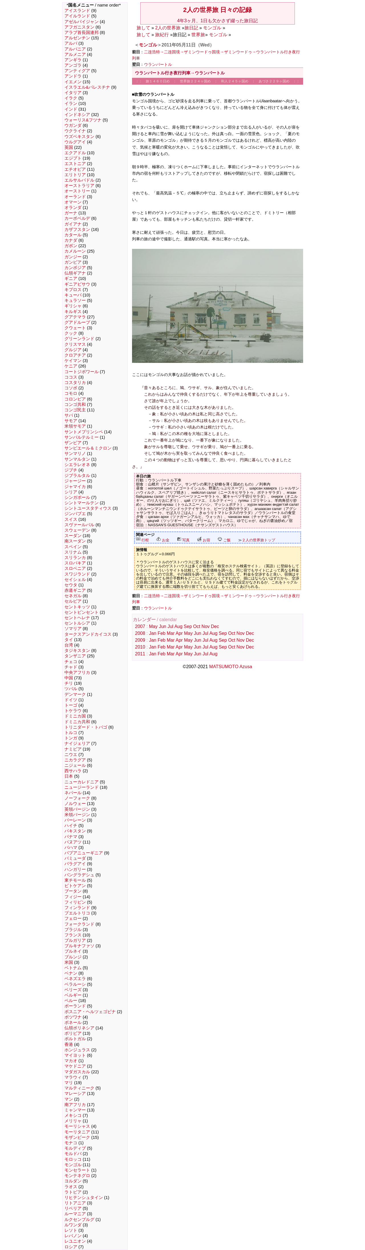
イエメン (73, 82)
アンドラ (73, 76)
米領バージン (77, 814)
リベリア (73, 1208)
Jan (152, 633)
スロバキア (75, 563)
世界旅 (198, 34)
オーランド (75, 196)
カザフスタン (77, 229)
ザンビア (73, 442)
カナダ (70, 240)
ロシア (70, 1247)
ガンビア (73, 262)
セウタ (70, 585)
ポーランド (75, 1006)
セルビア (73, 601)
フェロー (73, 918)
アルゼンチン (77, 38)
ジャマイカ (75, 486)
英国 (68, 147)
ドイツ (70, 700)
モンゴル (73, 1164)
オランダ (73, 207)
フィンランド (77, 907)
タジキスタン (77, 650)
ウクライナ (75, 131)
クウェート (75, 328)
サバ (68, 415)
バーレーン (75, 820)
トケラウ (73, 710)
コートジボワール (81, 371)
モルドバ (73, 1153)
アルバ (70, 43)
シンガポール (77, 497)
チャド (70, 667)
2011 (140, 653)
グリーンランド (79, 338)
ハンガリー (75, 869)
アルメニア (75, 54)
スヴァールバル (79, 525)
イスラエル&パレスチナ (87, 87)
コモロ (70, 393)
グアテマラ (75, 317)
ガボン (70, 245)
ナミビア (73, 749)
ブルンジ (73, 957)
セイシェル (75, 579)
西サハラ (73, 771)
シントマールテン (81, 503)
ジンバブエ (75, 513)
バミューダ (75, 858)
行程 (142, 540)
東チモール (75, 880)
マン (68, 1099)
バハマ (70, 847)
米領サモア (75, 426)
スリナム (73, 552)
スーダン (73, 535)
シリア (70, 492)
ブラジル (73, 929)
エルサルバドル (79, 180)
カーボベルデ (77, 218)
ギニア (70, 278)
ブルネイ (73, 951)
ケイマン (73, 360)
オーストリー (77, 191)
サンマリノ (75, 453)
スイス (70, 519)
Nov (206, 626)
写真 (183, 540)
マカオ (70, 1060)
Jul (170, 626)
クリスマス (75, 344)
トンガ (70, 738)
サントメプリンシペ (83, 432)
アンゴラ (73, 65)
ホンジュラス (77, 1050)
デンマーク (75, 694)
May (153, 626)
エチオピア (75, 169)
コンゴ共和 (75, 404)
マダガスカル (77, 1072)
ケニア (70, 366)
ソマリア (73, 628)
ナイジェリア (77, 743)
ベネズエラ (75, 978)
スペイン (73, 546)
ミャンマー (75, 1110)
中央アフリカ (77, 672)
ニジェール (75, 765)
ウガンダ (73, 125)
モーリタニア (77, 1132)
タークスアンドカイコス (87, 634)
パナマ (70, 836)
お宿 (203, 540)
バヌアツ (73, 842)
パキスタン (75, 831)
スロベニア (75, 568)
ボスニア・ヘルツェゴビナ (90, 1011)
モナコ (70, 1143)
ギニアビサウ (77, 284)
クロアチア (75, 355)
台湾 (68, 645)
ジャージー (75, 481)
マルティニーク (79, 1088)
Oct (196, 626)
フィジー (73, 897)
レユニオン (75, 1241)
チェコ (70, 661)
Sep (188, 626)
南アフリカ (75, 1104)
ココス (70, 377)
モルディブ (75, 1148)
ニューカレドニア (81, 782)
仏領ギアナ (75, 273)
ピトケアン (75, 885)
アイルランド (77, 16)
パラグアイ (75, 863)
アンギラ (73, 60)
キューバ (73, 295)
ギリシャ (73, 306)
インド (70, 109)
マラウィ (73, 1077)
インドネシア (77, 114)
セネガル (73, 596)
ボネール (73, 1022)
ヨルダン (73, 1181)
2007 (140, 626)
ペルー (70, 1000)
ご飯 (224, 540)
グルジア (73, 349)
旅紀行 (162, 34)
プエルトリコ (77, 913)
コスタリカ (75, 382)
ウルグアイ (75, 142)
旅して (143, 27)
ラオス (70, 1186)
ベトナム (73, 968)
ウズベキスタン (79, 136)
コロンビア (75, 399)
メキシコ (73, 1115)
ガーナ (70, 213)
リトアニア (75, 1203)
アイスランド (77, 10)
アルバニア (75, 49)
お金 (162, 540)
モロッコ (73, 1159)
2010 (140, 647)
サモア (70, 420)
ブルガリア (75, 940)
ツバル (70, 688)
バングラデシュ (79, 875)
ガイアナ (73, 224)
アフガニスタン (79, 27)
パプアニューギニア (83, 853)
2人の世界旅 (168, 27)
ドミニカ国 (75, 716)
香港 (68, 1044)
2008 (140, 633)
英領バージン (77, 809)
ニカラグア (75, 760)
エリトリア (75, 174)
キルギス (73, 311)
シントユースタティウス (87, 508)
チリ (68, 683)
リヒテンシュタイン (83, 1197)
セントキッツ (77, 607)
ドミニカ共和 (77, 721)
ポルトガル (75, 1038)
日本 (68, 776)
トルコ (70, 732)
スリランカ (75, 557)
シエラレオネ (77, 464)
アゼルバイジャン (81, 21)
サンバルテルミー (81, 437)
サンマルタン (77, 459)
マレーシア (75, 1093)
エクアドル (75, 153)
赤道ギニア (75, 590)
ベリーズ (73, 989)
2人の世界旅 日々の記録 (217, 9)
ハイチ (70, 825)
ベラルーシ (75, 984)
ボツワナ (73, 1017)
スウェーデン (77, 530)
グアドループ (77, 322)
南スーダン (75, 541)
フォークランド (79, 924)
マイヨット (75, 1055)
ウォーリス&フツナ (83, 120)
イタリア (73, 92)
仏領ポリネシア (79, 1028)
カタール (73, 235)
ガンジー (73, 257)
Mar (171, 633)
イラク (70, 98)
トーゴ (70, 705)
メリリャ (73, 1121)
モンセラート (77, 1170)
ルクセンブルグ (79, 1219)
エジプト (73, 158)
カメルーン (75, 251)
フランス (73, 935)
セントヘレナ (77, 617)
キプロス (73, 289)
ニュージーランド (81, 787)
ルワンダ (73, 1225)
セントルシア (77, 623)
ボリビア (73, 1033)
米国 (68, 962)
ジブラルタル (77, 475)
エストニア (75, 163)
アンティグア (77, 70)
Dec (215, 626)
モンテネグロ (77, 1175)
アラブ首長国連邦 (81, 32)
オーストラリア (79, 185)
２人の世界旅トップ (258, 540)
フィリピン (75, 902)
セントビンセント (81, 612)
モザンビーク (77, 1137)
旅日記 (191, 27)
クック (70, 333)
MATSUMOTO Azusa (230, 666)
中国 (68, 678)
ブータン (73, 891)
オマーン (73, 202)
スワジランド (77, 574)
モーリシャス (77, 1126)
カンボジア (75, 267)
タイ (68, 639)
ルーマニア (75, 1214)
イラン (70, 103)
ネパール (73, 792)
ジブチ (70, 470)
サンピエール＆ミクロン (87, 448)
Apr (179, 633)
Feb (162, 633)
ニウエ (70, 754)
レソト (70, 1230)
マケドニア (75, 1066)
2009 (140, 640)
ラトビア (73, 1192)
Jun (162, 626)
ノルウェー (75, 803)
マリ (68, 1082)
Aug (178, 626)
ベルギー (73, 995)
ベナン (70, 973)
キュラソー (75, 300)
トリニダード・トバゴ (85, 727)
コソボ (70, 388)
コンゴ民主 (75, 410)
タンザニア (75, 656)
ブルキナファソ (79, 946)
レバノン (73, 1235)
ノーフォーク (77, 798)
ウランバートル (158, 64)
